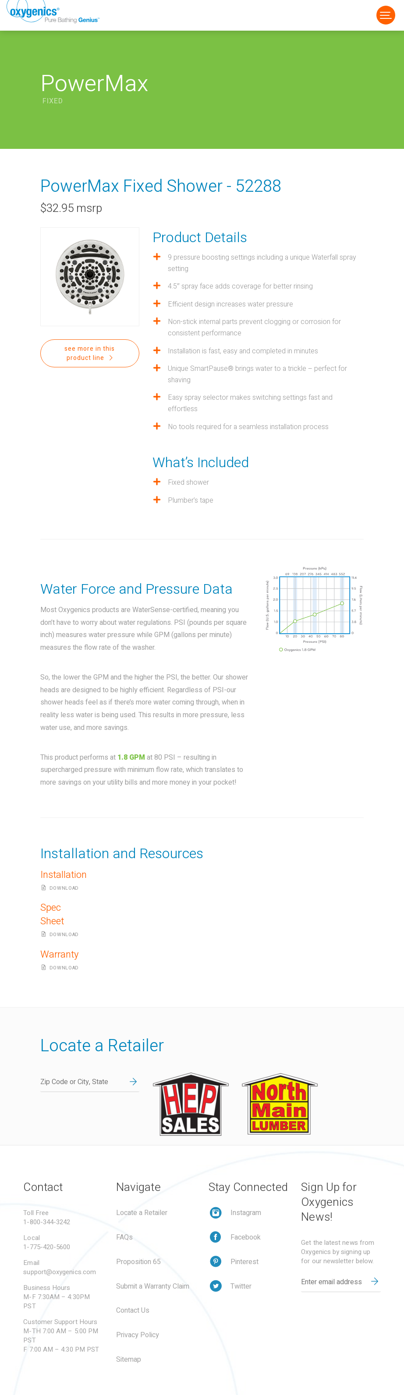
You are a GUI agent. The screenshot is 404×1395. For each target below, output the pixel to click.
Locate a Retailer (141, 1213)
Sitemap (128, 1359)
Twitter (241, 1286)
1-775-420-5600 (46, 1247)
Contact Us (132, 1310)
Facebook (245, 1237)
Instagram (245, 1213)
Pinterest (244, 1262)
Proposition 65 (138, 1262)
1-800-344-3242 (46, 1222)
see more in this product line (89, 353)
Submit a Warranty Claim (152, 1286)
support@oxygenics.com (59, 1272)
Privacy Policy (137, 1335)
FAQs (124, 1237)
